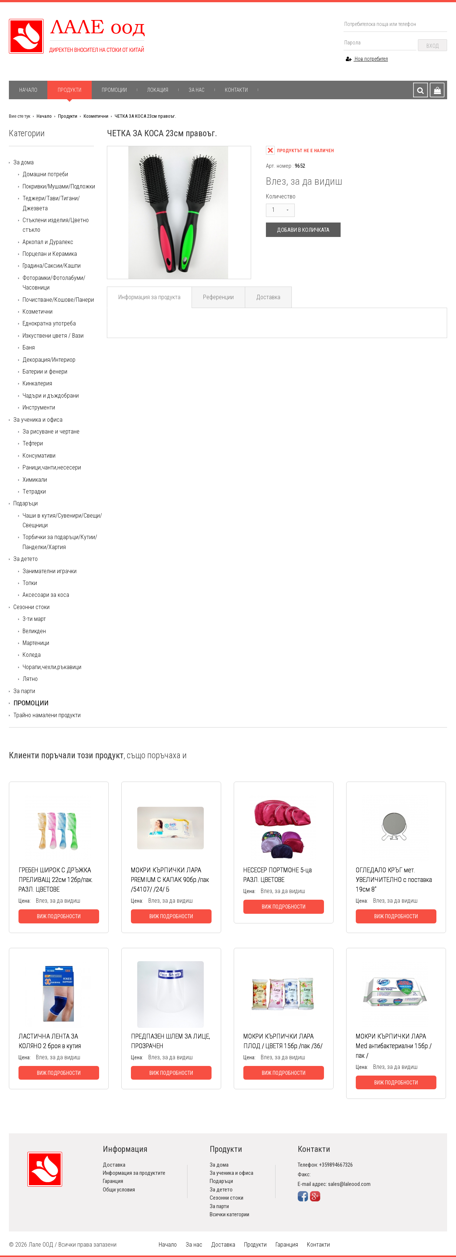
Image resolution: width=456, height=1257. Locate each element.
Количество (280, 196)
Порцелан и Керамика (50, 253)
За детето (25, 558)
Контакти (236, 90)
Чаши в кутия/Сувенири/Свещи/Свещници (62, 520)
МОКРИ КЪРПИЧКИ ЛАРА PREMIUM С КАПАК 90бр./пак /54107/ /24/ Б (170, 879)
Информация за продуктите (134, 1173)
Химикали (35, 479)
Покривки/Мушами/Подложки (59, 186)
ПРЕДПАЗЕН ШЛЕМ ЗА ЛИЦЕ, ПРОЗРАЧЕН (170, 1041)
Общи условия (119, 1189)
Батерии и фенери (45, 371)
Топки (30, 582)
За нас (197, 90)
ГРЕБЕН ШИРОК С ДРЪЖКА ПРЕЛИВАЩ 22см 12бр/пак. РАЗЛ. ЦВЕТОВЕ (55, 879)
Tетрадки (34, 491)
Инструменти (39, 407)
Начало (28, 90)
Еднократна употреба (49, 323)
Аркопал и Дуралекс (48, 241)
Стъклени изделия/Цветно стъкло (56, 225)
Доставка (268, 297)
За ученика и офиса (38, 419)
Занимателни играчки (50, 571)
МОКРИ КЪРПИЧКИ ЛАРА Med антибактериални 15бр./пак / (394, 1045)
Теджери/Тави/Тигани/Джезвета (51, 203)
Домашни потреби (45, 174)
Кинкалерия (37, 383)
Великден (34, 631)
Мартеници (36, 642)
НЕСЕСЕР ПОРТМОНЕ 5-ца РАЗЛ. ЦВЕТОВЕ (277, 874)
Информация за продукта (149, 297)
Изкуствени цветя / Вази (53, 335)
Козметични (96, 116)
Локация (157, 90)
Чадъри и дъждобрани (51, 395)
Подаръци (25, 503)
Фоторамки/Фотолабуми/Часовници (54, 282)
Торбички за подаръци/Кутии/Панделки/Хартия (60, 542)
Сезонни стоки (31, 607)
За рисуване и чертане (51, 431)
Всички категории (229, 1214)
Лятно (30, 678)
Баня (29, 347)
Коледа (32, 654)
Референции (218, 297)
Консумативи (39, 455)
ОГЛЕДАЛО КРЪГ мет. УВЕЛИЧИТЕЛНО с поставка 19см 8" (394, 879)
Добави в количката (303, 230)
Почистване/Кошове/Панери (58, 299)
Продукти (69, 90)
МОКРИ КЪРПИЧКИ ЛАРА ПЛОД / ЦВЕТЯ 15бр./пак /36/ (282, 1041)
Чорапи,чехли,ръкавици (52, 667)
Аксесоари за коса (46, 594)
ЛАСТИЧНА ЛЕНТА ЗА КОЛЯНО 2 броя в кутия (49, 1041)
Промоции (114, 90)
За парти (24, 691)
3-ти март (34, 618)
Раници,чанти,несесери (52, 467)
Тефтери (33, 443)
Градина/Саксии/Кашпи (52, 265)
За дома (23, 162)
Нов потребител (367, 59)
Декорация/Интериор (49, 359)
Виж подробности (59, 916)
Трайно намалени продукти (47, 715)
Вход (432, 46)
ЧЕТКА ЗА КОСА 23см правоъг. (145, 116)
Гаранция (113, 1181)
